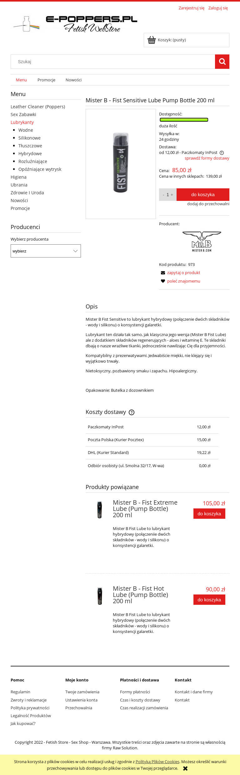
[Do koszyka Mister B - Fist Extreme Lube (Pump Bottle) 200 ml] (209, 513)
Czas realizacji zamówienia (144, 708)
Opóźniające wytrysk (39, 169)
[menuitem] (21, 79)
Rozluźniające (32, 161)
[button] (179, 272)
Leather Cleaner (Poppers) (38, 107)
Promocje (20, 208)
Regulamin (20, 692)
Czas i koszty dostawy (140, 700)
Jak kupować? (23, 723)
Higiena (19, 177)
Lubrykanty (22, 122)
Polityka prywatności (30, 708)
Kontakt (182, 700)
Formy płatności (135, 692)
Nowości (19, 200)
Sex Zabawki (23, 114)
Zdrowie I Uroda (27, 193)
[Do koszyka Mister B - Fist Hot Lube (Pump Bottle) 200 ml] (209, 599)
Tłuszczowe (30, 146)
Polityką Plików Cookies (157, 761)
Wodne (25, 130)
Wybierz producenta (29, 239)
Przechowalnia (78, 708)
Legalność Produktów (31, 715)
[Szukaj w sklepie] (114, 62)
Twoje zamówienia (82, 692)
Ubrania (19, 185)
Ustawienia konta (81, 700)
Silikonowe (29, 138)
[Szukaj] (222, 61)
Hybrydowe (30, 153)
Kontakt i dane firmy (194, 692)
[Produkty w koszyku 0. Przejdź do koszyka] (167, 40)
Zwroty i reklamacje (29, 700)
